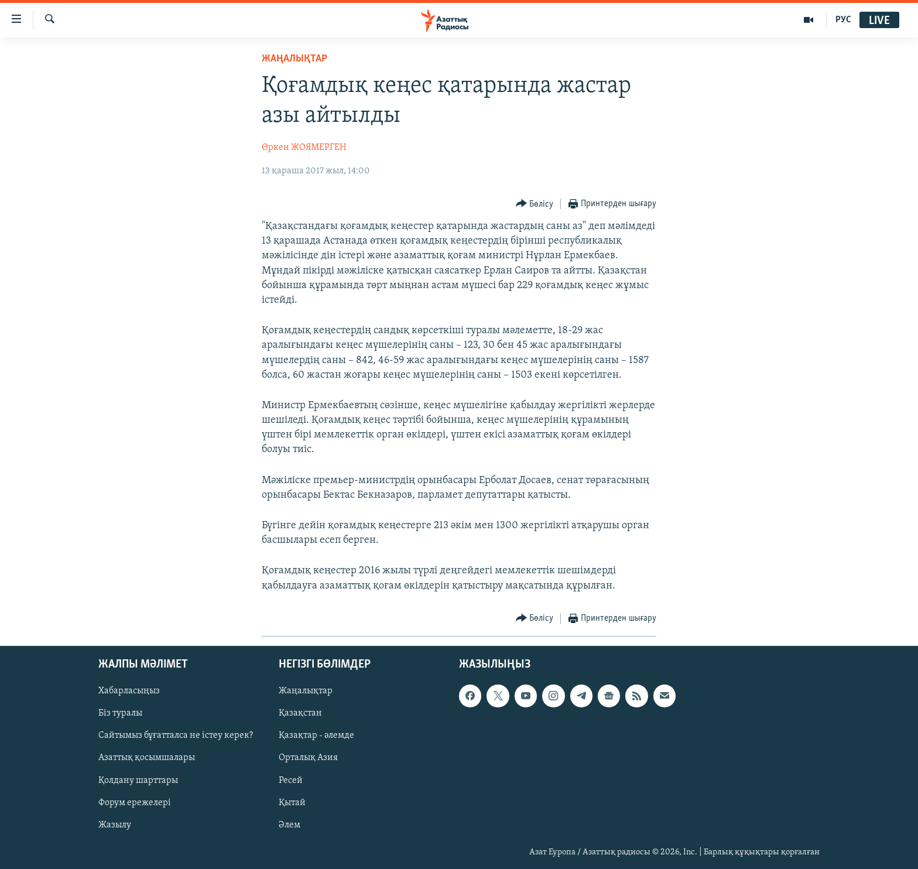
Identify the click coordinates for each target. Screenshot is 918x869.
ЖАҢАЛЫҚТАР (294, 58)
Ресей (291, 780)
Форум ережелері (134, 802)
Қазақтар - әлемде (316, 735)
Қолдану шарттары (138, 780)
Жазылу (114, 824)
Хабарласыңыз (129, 691)
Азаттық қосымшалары (146, 757)
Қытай (292, 802)
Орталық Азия (308, 757)
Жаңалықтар (306, 691)
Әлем (289, 824)
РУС (843, 20)
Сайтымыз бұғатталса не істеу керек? (175, 735)
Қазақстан (300, 713)
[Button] (535, 204)
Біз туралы (120, 713)
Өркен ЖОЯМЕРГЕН (304, 147)
